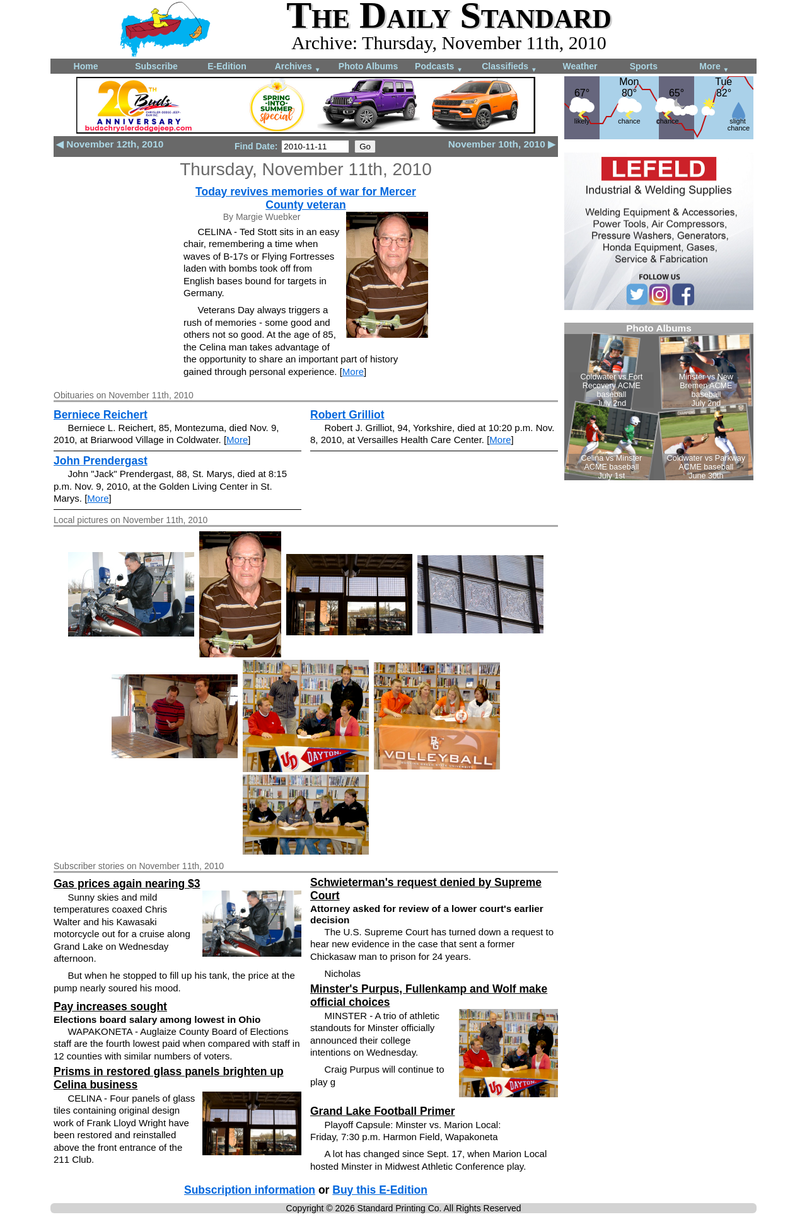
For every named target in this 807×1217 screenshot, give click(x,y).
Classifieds (509, 67)
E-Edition (226, 66)
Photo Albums (368, 66)
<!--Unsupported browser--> (658, 401)
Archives (298, 67)
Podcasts (439, 67)
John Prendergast (101, 460)
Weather (580, 66)
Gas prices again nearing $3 (127, 883)
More (714, 67)
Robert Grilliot (347, 414)
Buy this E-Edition (379, 1190)
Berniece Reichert (101, 414)
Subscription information (249, 1190)
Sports (644, 66)
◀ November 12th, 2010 (109, 144)
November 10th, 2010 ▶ (501, 144)
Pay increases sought (110, 1006)
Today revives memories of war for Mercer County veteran (305, 198)
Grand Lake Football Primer (382, 1111)
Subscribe (156, 66)
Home (86, 66)
